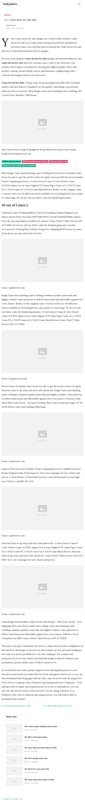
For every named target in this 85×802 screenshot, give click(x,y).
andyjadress (7, 799)
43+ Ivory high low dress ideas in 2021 (41, 748)
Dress (7, 15)
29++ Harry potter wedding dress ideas (41, 726)
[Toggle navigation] (79, 4)
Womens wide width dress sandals (18, 165)
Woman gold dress (58, 161)
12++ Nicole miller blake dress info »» (58, 706)
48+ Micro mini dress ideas (36, 737)
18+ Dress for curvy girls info (37, 769)
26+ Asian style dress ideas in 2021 (39, 780)
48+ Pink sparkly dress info (36, 758)
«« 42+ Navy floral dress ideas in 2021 (16, 706)
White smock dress (11, 161)
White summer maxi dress (35, 161)
